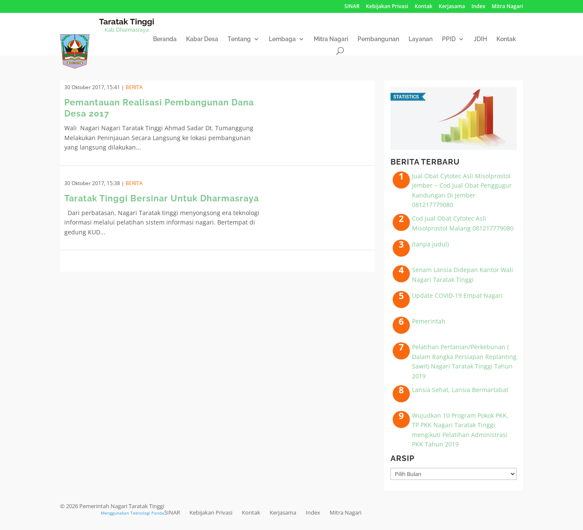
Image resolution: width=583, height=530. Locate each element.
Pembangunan (378, 39)
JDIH (480, 39)
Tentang (239, 39)
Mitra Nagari (507, 7)
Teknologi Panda (147, 513)
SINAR (351, 7)
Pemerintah (428, 321)
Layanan (421, 39)
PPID (449, 39)
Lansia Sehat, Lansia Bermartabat (460, 390)
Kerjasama (452, 7)
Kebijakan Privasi (387, 7)
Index (478, 7)
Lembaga (282, 39)
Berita (134, 87)
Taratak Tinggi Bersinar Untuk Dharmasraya (161, 198)
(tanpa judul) (430, 244)
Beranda (165, 39)
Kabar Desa (202, 39)
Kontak (423, 7)
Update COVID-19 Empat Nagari (457, 295)
